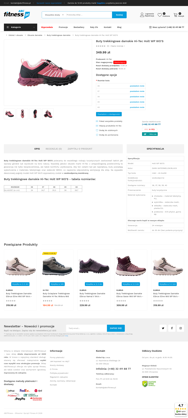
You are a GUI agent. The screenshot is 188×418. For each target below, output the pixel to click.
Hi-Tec (109, 59)
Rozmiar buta (103, 80)
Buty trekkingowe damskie (58, 35)
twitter (163, 328)
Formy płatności (57, 357)
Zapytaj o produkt (80, 148)
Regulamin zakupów (59, 377)
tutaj (66, 335)
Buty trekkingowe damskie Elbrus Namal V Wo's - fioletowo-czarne (92, 296)
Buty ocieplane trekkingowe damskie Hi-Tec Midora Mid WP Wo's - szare (56, 296)
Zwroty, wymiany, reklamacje (63, 381)
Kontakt (53, 385)
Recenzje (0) (54, 148)
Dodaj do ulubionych (108, 130)
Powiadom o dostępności (109, 114)
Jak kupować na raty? (59, 361)
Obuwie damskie (34, 35)
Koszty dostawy (57, 365)
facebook (171, 328)
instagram (180, 328)
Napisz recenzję (117, 46)
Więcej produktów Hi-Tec (110, 126)
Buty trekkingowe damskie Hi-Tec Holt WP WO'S (96, 35)
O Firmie (54, 369)
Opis (37, 148)
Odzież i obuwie (16, 35)
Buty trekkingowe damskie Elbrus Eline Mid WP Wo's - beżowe (19, 296)
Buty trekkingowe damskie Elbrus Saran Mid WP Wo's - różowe (129, 296)
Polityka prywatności (59, 373)
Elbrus (9, 290)
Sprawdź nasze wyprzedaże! (49, 3)
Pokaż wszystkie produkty (110, 121)
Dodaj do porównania (108, 135)
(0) (108, 46)
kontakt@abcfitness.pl (106, 387)
